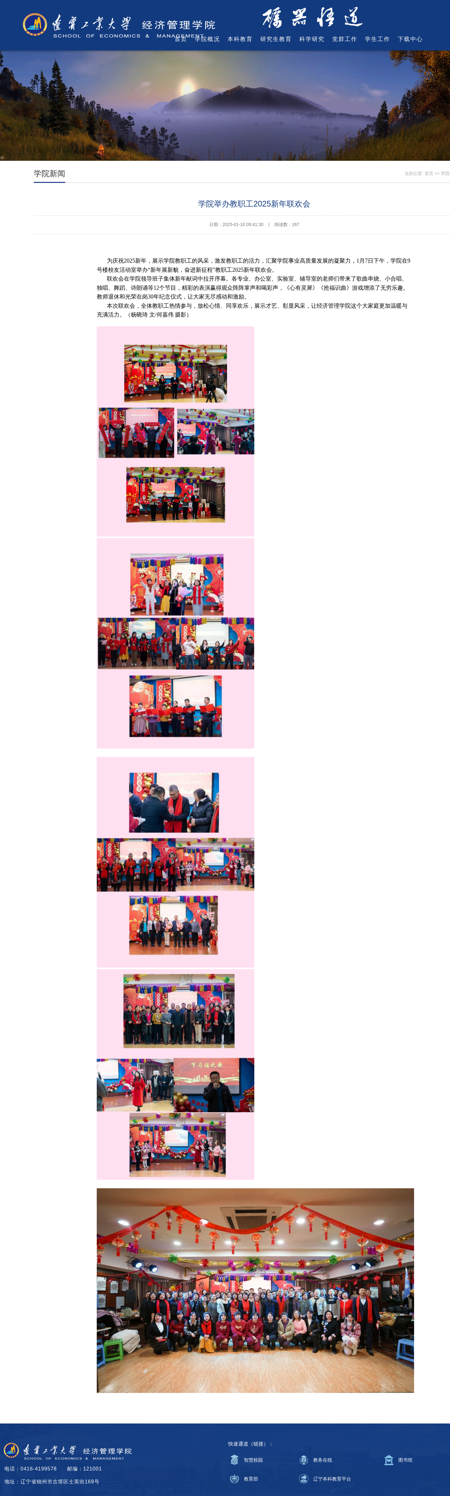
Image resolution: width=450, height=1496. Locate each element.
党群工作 (344, 39)
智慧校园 (253, 1460)
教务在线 (322, 1460)
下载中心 (410, 39)
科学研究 (312, 39)
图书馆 (405, 1460)
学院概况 (207, 39)
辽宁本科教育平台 (332, 1478)
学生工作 (377, 39)
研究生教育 (276, 39)
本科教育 (240, 39)
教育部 (251, 1478)
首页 (181, 39)
